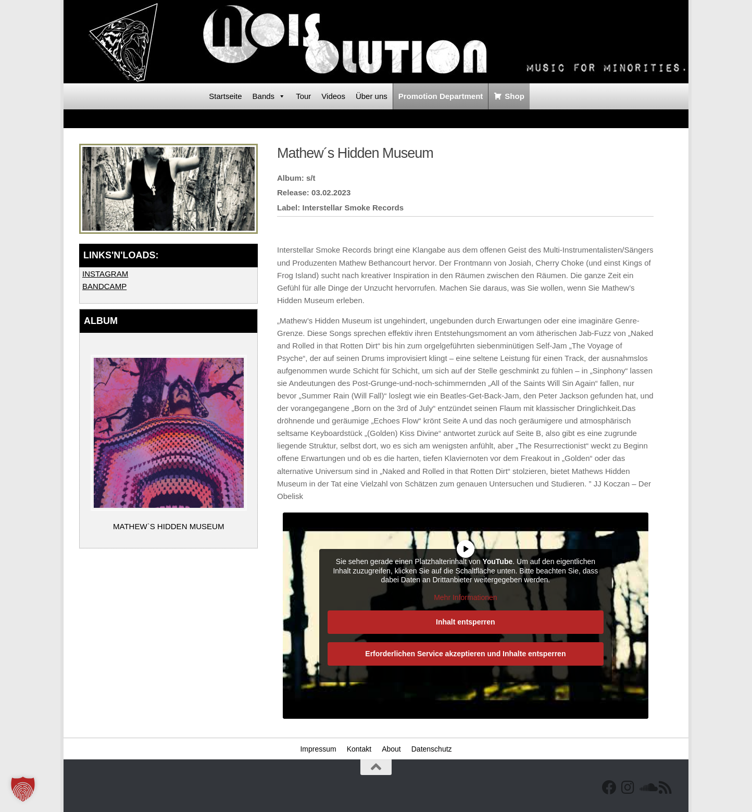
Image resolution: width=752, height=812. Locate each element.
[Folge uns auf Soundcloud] (647, 787)
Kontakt (359, 749)
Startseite (225, 96)
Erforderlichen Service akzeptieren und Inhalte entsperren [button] (465, 653)
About (391, 749)
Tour (303, 96)
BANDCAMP (104, 286)
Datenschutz (431, 749)
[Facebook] (609, 787)
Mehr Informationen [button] (465, 597)
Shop (514, 96)
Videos (333, 96)
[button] (23, 789)
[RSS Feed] (665, 787)
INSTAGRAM (105, 273)
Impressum (318, 749)
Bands (269, 96)
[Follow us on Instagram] (628, 787)
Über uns (371, 96)
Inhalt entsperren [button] (465, 622)
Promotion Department (440, 96)
